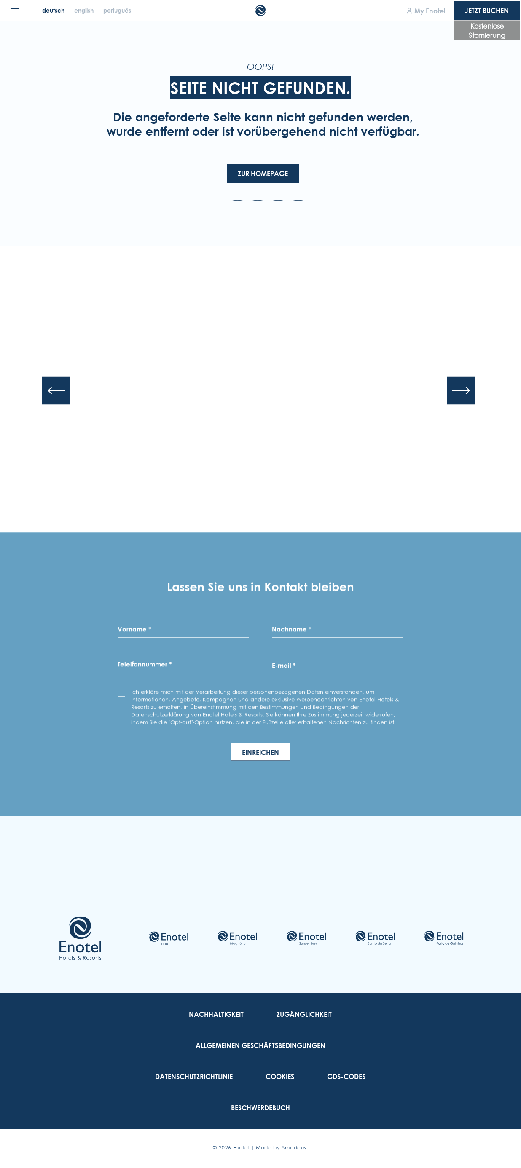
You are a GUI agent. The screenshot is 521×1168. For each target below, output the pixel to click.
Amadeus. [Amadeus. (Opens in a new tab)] (294, 1147)
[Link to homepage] (80, 938)
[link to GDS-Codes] (346, 1076)
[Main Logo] (260, 10)
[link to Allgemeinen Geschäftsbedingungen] (260, 1045)
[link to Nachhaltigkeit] (216, 1014)
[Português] (117, 10)
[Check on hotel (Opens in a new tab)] (168, 938)
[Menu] (15, 10)
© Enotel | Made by (260, 1147)
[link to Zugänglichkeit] (304, 1014)
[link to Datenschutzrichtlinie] (194, 1076)
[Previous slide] (56, 391)
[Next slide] (461, 391)
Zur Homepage (263, 173)
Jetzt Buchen (487, 10)
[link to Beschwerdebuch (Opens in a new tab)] (260, 1108)
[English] (84, 10)
